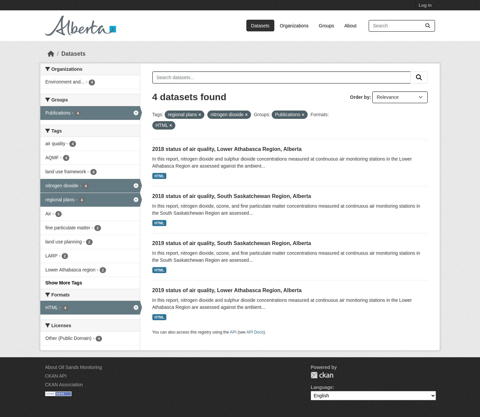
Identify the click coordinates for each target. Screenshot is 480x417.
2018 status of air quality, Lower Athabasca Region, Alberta (227, 149)
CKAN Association (64, 384)
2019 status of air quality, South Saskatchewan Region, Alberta (231, 243)
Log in (425, 5)
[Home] (51, 53)
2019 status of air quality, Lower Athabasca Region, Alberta (227, 290)
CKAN (322, 375)
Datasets (260, 25)
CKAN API (56, 376)
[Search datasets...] (402, 26)
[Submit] (427, 26)
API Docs (254, 332)
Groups (326, 25)
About (350, 25)
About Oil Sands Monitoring (73, 367)
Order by (359, 97)
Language (322, 387)
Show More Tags (63, 282)
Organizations (294, 25)
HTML (159, 176)
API (233, 332)
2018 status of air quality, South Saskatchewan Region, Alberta (231, 196)
